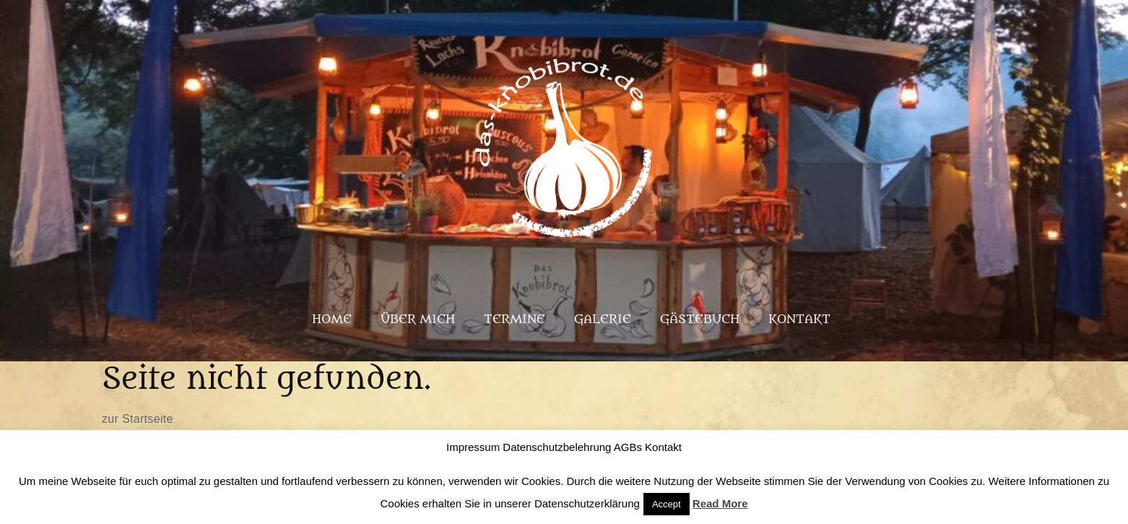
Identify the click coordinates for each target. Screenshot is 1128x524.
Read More (720, 503)
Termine (514, 319)
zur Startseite (137, 419)
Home (332, 319)
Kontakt (799, 319)
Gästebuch (699, 319)
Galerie (602, 319)
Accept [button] (666, 504)
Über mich (418, 319)
